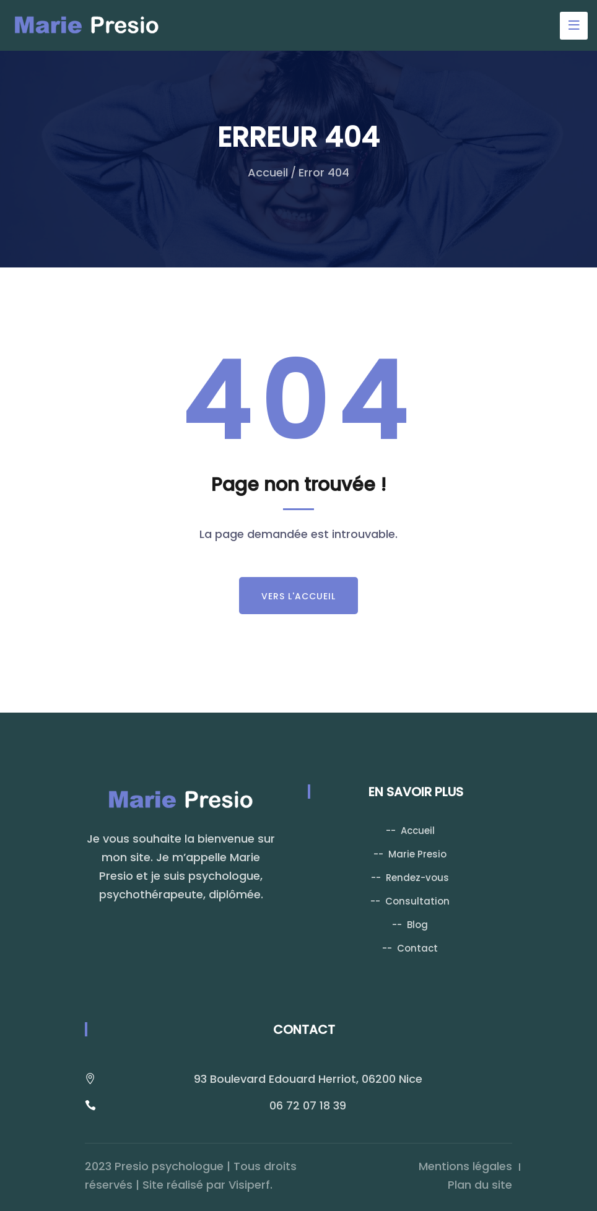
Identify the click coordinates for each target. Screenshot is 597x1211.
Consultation (417, 901)
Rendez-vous (417, 877)
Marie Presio (417, 854)
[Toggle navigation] (574, 26)
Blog (417, 924)
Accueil (268, 172)
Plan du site (480, 1184)
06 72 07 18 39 (307, 1105)
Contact (417, 948)
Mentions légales (465, 1166)
